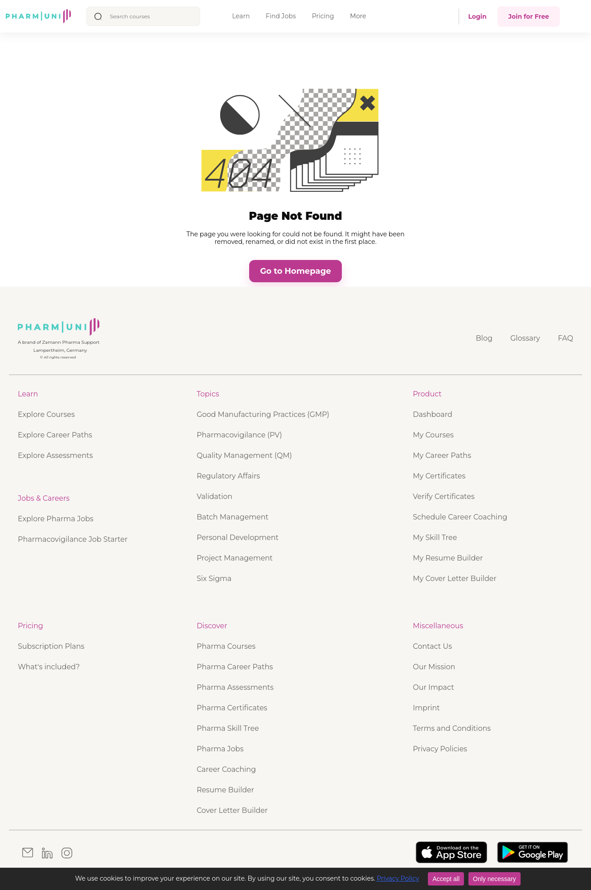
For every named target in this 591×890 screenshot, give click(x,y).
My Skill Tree (435, 537)
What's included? (49, 667)
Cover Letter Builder (232, 810)
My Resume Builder (448, 558)
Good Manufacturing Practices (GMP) (263, 414)
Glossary (525, 338)
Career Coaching (226, 769)
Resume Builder (225, 790)
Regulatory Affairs (228, 476)
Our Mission (434, 667)
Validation (214, 496)
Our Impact (433, 687)
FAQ (565, 338)
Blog (484, 338)
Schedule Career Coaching (460, 517)
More (358, 16)
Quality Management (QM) (244, 455)
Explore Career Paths (55, 435)
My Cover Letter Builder (455, 578)
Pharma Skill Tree (228, 728)
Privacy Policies (440, 749)
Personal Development (238, 537)
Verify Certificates (444, 496)
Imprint (426, 708)
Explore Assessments (55, 455)
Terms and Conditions (452, 728)
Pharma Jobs (220, 749)
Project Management (235, 558)
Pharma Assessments (235, 687)
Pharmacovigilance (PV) (239, 435)
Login (477, 16)
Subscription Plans (51, 646)
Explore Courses (46, 414)
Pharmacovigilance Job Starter (72, 539)
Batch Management (232, 517)
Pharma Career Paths (235, 667)
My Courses (433, 435)
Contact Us (432, 646)
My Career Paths (442, 455)
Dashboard (432, 414)
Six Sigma (214, 578)
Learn (241, 16)
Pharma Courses (226, 646)
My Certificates (439, 476)
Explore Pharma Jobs (56, 519)
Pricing (323, 16)
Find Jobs (281, 16)
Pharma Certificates (232, 708)
